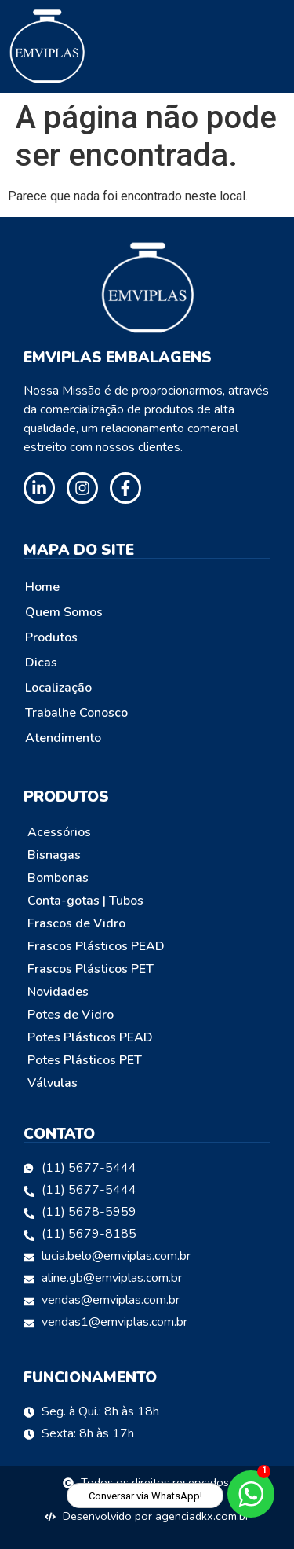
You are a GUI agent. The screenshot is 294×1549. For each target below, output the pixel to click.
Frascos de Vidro (76, 923)
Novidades (58, 991)
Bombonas (58, 877)
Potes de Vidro (70, 1014)
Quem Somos (64, 612)
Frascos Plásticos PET (90, 969)
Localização (58, 687)
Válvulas (52, 1083)
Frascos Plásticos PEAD (96, 946)
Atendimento (63, 738)
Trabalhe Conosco (76, 712)
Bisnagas (54, 855)
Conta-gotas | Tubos (85, 900)
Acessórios (59, 832)
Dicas (41, 662)
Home (42, 587)
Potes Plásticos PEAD (90, 1037)
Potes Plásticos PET (84, 1060)
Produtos (51, 637)
